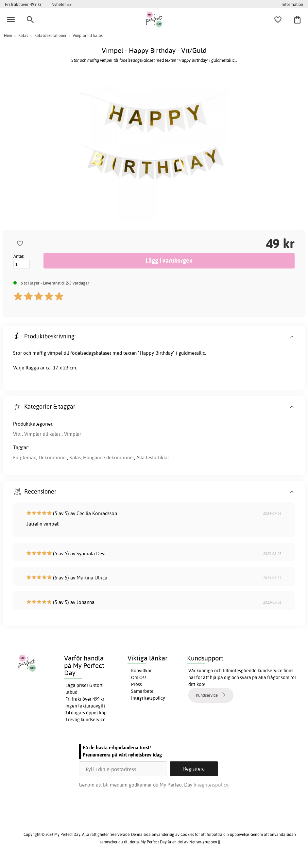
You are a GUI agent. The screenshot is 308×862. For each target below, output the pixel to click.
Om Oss (138, 677)
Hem (8, 35)
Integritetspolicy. (211, 785)
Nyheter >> (61, 4)
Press (136, 684)
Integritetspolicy (148, 698)
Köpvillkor (141, 671)
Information (292, 4)
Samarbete (142, 691)
